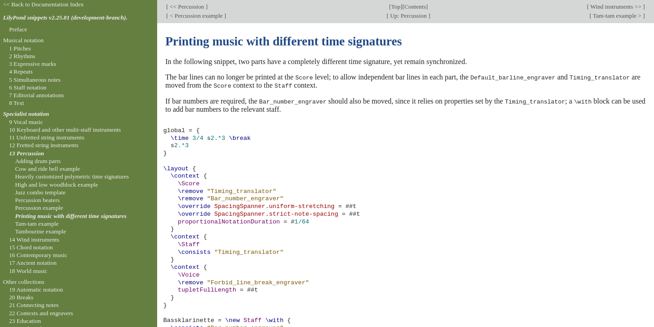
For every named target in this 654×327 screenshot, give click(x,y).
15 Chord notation (31, 247)
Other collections (24, 281)
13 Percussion (26, 153)
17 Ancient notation (33, 262)
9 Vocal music (26, 122)
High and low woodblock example (56, 184)
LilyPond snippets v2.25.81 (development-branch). (65, 17)
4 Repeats (21, 71)
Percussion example (39, 207)
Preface (18, 29)
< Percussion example (196, 15)
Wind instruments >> (616, 6)
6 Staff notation (27, 87)
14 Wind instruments (34, 239)
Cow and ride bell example (47, 168)
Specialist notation (26, 113)
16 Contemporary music (38, 255)
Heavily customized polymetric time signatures (72, 176)
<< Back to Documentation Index (43, 4)
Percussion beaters (37, 200)
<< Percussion (186, 6)
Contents (415, 6)
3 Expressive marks (32, 63)
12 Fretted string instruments (44, 145)
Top (395, 6)
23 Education (25, 320)
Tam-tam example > (617, 15)
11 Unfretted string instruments (46, 137)
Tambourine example (40, 231)
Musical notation (23, 40)
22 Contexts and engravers (41, 313)
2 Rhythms (22, 56)
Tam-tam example (37, 223)
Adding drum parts (37, 161)
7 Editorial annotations (36, 95)
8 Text (16, 102)
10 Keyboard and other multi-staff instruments (65, 129)
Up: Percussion (408, 15)
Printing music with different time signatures (71, 216)
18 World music (28, 271)
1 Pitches (20, 48)
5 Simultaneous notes (35, 79)
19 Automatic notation (36, 289)
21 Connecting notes (34, 305)
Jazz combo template (40, 192)
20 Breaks (21, 297)
